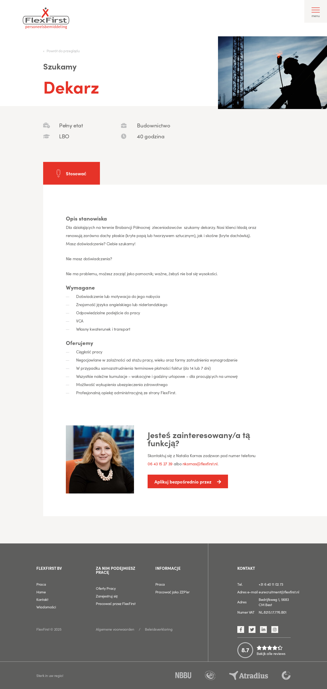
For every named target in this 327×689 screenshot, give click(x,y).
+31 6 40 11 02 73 (271, 584)
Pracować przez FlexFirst (115, 603)
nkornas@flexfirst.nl (200, 463)
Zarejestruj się (107, 595)
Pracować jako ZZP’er (172, 591)
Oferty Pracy (106, 588)
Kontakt (42, 599)
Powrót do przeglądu (63, 50)
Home (41, 591)
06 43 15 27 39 (161, 463)
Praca (41, 584)
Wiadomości (46, 606)
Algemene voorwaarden (115, 629)
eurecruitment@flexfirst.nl (279, 591)
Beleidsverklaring (158, 629)
